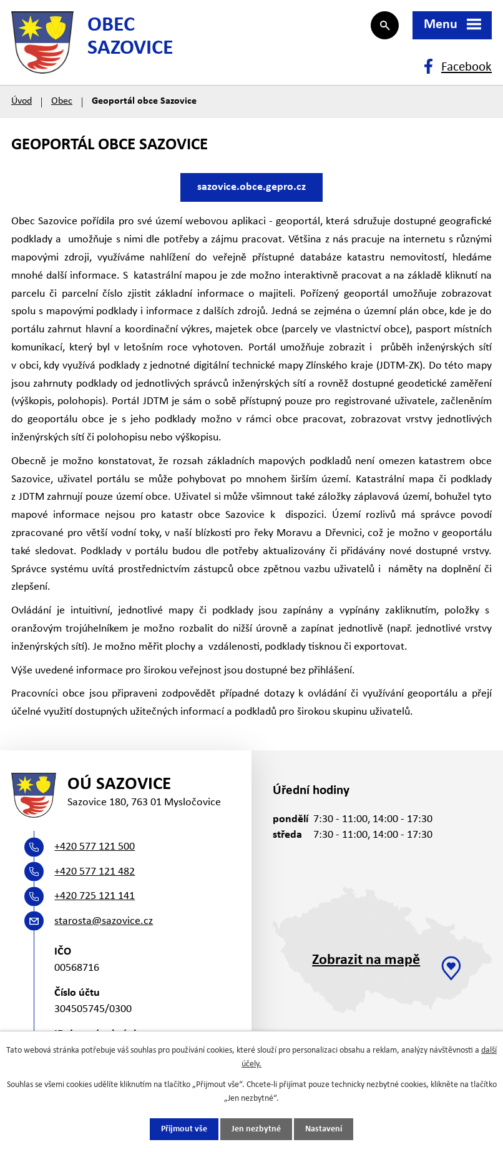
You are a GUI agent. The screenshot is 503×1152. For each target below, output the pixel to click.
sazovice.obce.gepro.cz (251, 187)
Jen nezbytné (256, 1129)
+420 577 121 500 (94, 847)
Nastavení (323, 1129)
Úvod (21, 101)
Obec (61, 101)
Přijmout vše (184, 1129)
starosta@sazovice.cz (103, 921)
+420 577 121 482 (94, 872)
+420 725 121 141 (94, 896)
